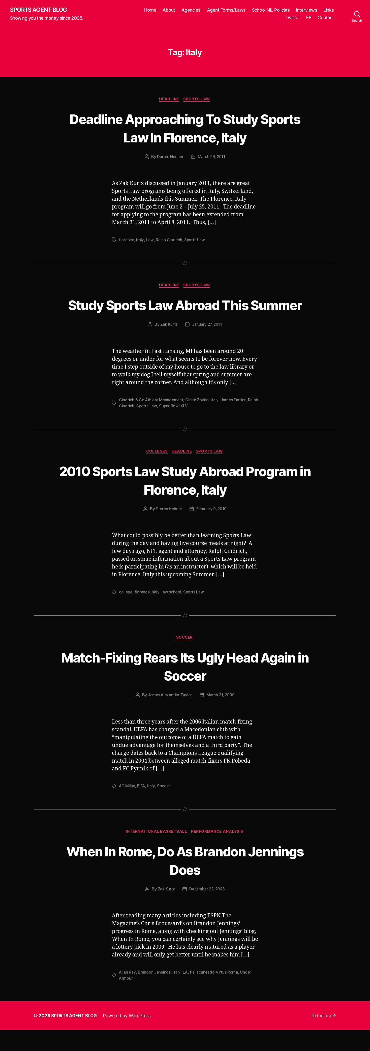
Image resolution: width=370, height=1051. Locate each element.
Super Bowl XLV (185, 425)
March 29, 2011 (212, 157)
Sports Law (197, 100)
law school (172, 612)
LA (185, 993)
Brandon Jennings (154, 993)
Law (149, 240)
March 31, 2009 (220, 715)
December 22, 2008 (207, 910)
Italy (140, 240)
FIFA (141, 806)
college (126, 612)
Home (150, 10)
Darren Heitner (169, 157)
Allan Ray (127, 993)
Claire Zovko (198, 419)
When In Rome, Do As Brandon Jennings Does (185, 881)
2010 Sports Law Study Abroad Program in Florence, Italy (185, 500)
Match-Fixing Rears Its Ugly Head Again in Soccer (185, 686)
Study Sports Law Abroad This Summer (185, 315)
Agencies (191, 10)
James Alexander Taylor (169, 715)
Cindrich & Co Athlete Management (151, 419)
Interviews (306, 10)
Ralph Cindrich (169, 240)
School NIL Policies (271, 10)
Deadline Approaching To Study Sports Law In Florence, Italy (185, 128)
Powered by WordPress (129, 1036)
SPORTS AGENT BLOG (40, 10)
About (169, 10)
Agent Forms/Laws (226, 10)
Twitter (292, 17)
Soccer (185, 658)
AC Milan (127, 806)
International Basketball (156, 852)
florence (127, 240)
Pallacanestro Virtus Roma (214, 993)
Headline (169, 100)
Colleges (156, 471)
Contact (326, 17)
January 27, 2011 (207, 344)
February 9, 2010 (212, 529)
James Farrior (234, 419)
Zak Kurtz (168, 344)
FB (308, 17)
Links (328, 10)
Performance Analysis (218, 852)
